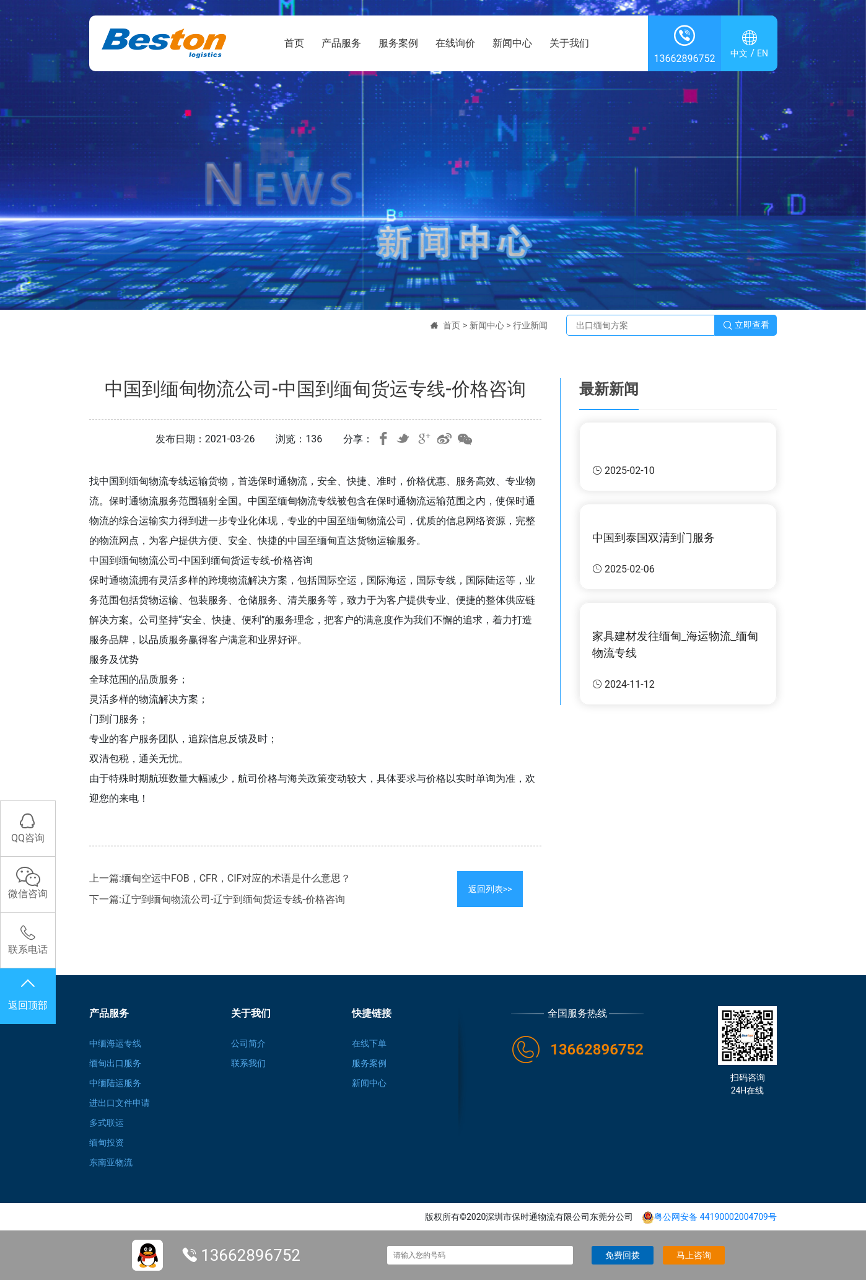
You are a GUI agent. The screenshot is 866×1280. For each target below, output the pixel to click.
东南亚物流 (111, 1162)
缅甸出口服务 (115, 1063)
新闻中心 (512, 43)
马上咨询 (693, 1255)
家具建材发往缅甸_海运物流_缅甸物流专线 (675, 644)
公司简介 (248, 1043)
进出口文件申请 (119, 1103)
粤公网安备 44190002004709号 (709, 1217)
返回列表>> (490, 889)
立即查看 (745, 325)
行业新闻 (530, 325)
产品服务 (341, 43)
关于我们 (569, 43)
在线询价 (455, 43)
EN (762, 53)
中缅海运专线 (115, 1043)
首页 (294, 43)
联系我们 (248, 1063)
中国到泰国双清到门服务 (653, 537)
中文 (739, 53)
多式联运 (106, 1123)
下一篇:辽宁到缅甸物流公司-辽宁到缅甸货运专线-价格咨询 (217, 899)
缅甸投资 (106, 1142)
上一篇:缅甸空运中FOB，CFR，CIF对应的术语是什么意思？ (220, 878)
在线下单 (369, 1043)
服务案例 (398, 43)
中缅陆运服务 (115, 1083)
